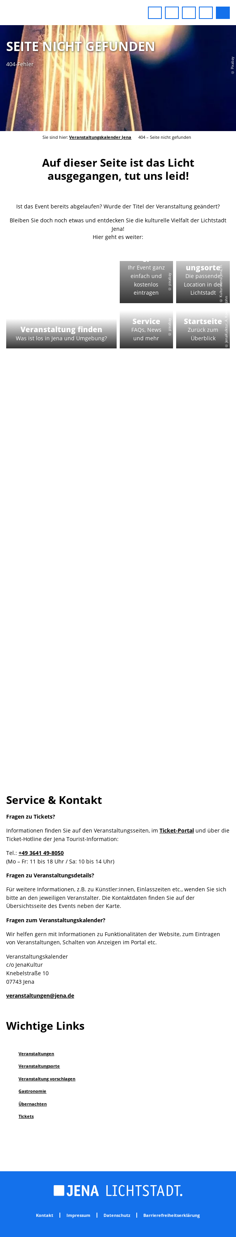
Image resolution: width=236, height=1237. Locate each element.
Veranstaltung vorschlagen (47, 1079)
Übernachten (33, 1104)
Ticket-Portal (177, 830)
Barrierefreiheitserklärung (171, 1215)
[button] (155, 13)
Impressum (78, 1215)
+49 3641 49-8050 (41, 853)
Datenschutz (117, 1215)
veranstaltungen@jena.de (40, 995)
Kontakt (44, 1215)
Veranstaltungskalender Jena (100, 137)
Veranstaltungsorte (39, 1066)
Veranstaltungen (36, 1053)
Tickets (26, 1116)
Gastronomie (32, 1091)
